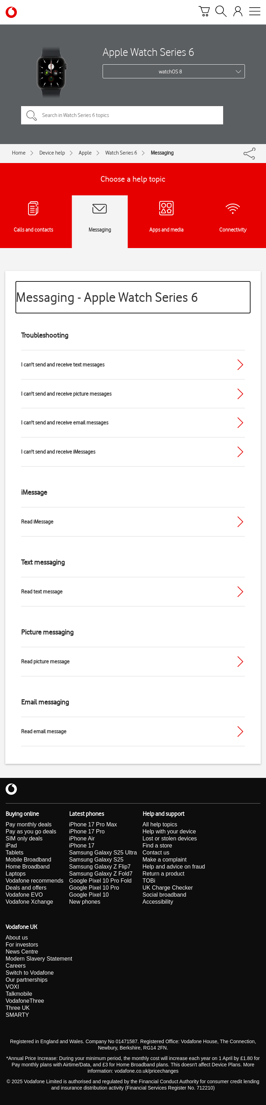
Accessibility (158, 902)
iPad (11, 846)
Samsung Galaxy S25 (96, 860)
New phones (84, 902)
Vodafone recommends (35, 881)
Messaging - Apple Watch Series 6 (107, 297)
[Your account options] (238, 12)
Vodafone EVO (24, 895)
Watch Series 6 (121, 153)
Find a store (157, 846)
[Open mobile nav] (254, 12)
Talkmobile (19, 994)
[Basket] (204, 12)
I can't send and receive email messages (64, 423)
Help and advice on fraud (174, 867)
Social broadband (165, 895)
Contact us (156, 853)
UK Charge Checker (168, 888)
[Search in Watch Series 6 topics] (122, 115)
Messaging (162, 153)
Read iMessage (37, 522)
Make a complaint (165, 860)
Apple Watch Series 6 (148, 51)
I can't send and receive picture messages (66, 394)
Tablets (15, 853)
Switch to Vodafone (30, 973)
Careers (16, 966)
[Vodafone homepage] (11, 12)
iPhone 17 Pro (87, 831)
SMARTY (17, 1015)
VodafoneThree (25, 1001)
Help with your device (169, 831)
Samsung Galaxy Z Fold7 (101, 874)
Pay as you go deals (31, 831)
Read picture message (45, 661)
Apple (85, 153)
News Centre (22, 952)
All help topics (160, 824)
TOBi (149, 881)
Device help (52, 153)
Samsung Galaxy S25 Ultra (103, 853)
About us (17, 938)
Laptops (16, 874)
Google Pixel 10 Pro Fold (100, 881)
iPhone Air (82, 838)
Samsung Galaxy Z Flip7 (100, 867)
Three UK (18, 1008)
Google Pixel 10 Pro (94, 888)
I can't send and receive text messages (62, 365)
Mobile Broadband (28, 860)
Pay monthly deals (29, 824)
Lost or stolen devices (170, 838)
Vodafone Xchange (29, 902)
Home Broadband (28, 867)
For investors (22, 945)
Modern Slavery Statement (39, 959)
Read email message (43, 731)
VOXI (12, 987)
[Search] (221, 12)
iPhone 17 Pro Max (93, 824)
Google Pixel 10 (89, 895)
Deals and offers (26, 888)
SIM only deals (24, 838)
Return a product (163, 874)
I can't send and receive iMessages (58, 452)
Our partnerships (26, 980)
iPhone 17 (82, 846)
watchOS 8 (170, 72)
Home (19, 153)
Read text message (42, 592)
